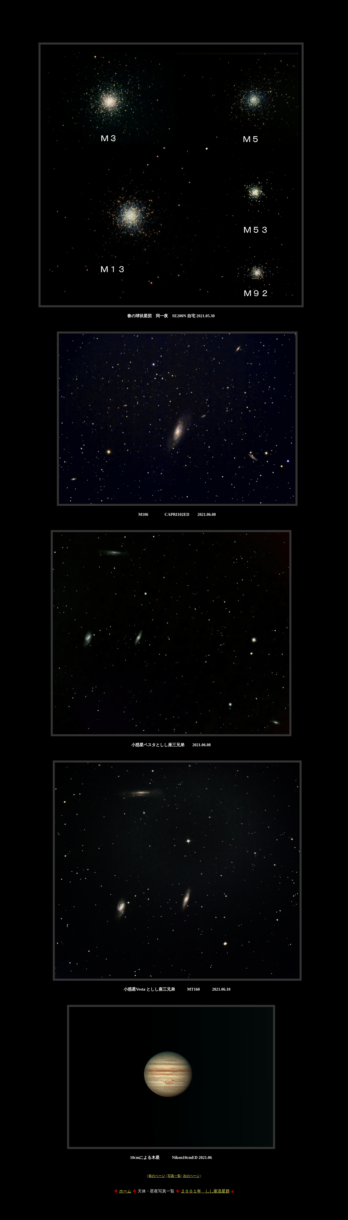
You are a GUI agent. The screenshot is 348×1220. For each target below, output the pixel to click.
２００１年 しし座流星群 (205, 1191)
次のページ (191, 1176)
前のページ (156, 1176)
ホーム (125, 1191)
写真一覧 (174, 1176)
